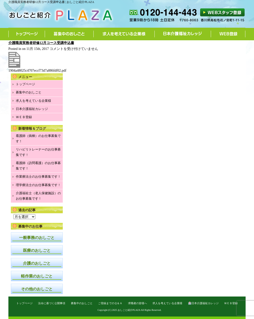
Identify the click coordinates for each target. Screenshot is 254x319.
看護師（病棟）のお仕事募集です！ (38, 138)
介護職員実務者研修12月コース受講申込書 (41, 43)
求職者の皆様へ (137, 303)
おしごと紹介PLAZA (129, 310)
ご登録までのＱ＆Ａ (110, 303)
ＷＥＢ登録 (24, 117)
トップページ (26, 34)
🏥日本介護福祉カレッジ (203, 303)
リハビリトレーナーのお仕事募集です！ (38, 152)
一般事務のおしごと (37, 237)
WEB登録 (228, 34)
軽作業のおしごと (37, 276)
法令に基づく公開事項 (51, 303)
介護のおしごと (37, 263)
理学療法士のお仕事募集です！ (38, 185)
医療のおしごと (37, 250)
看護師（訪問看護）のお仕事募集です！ (38, 165)
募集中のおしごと (69, 34)
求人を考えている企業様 (124, 34)
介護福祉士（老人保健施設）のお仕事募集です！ (38, 195)
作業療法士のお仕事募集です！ (38, 176)
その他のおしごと (37, 289)
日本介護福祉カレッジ (183, 34)
